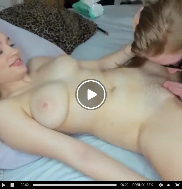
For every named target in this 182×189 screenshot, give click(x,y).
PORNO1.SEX (142, 185)
